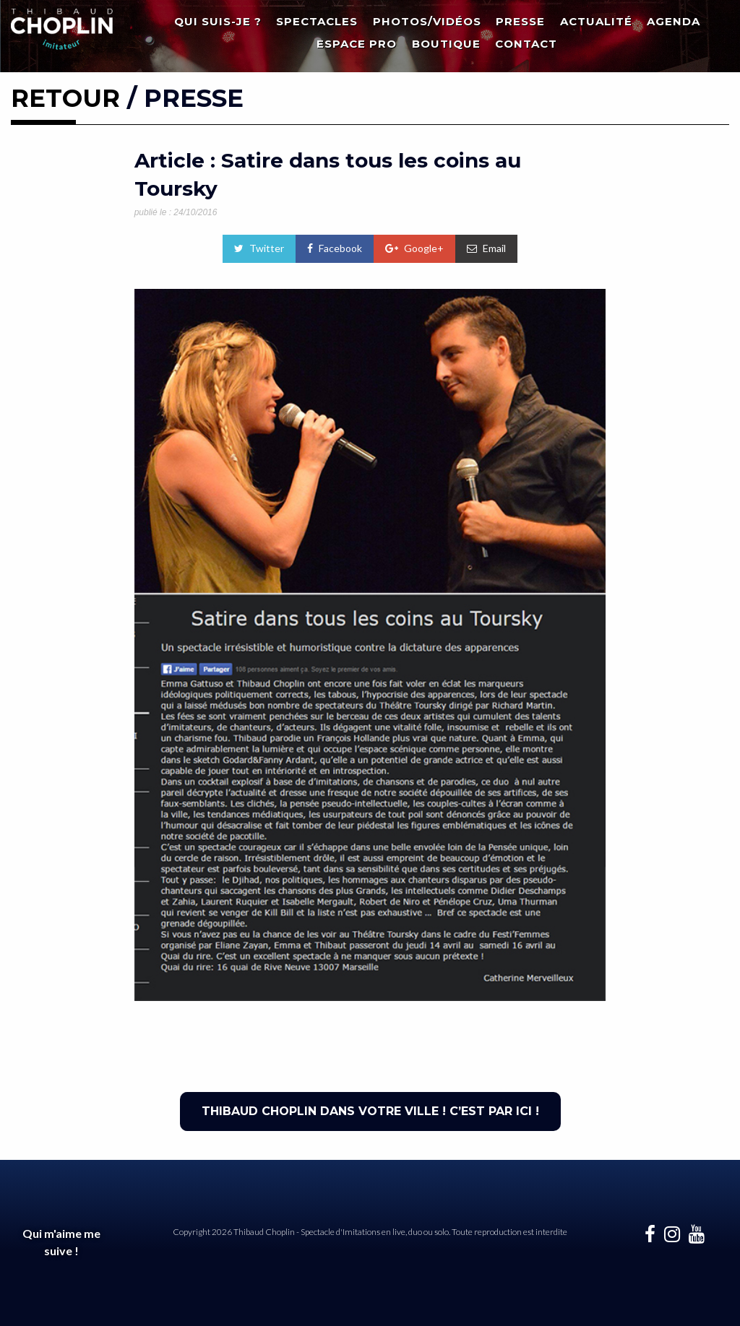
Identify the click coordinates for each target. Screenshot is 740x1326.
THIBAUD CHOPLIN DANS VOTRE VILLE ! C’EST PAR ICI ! (370, 1111)
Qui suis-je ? (218, 21)
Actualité (596, 21)
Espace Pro (357, 44)
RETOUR (65, 98)
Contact (526, 44)
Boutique (446, 44)
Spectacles (317, 21)
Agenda (673, 21)
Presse (520, 21)
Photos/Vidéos (427, 21)
